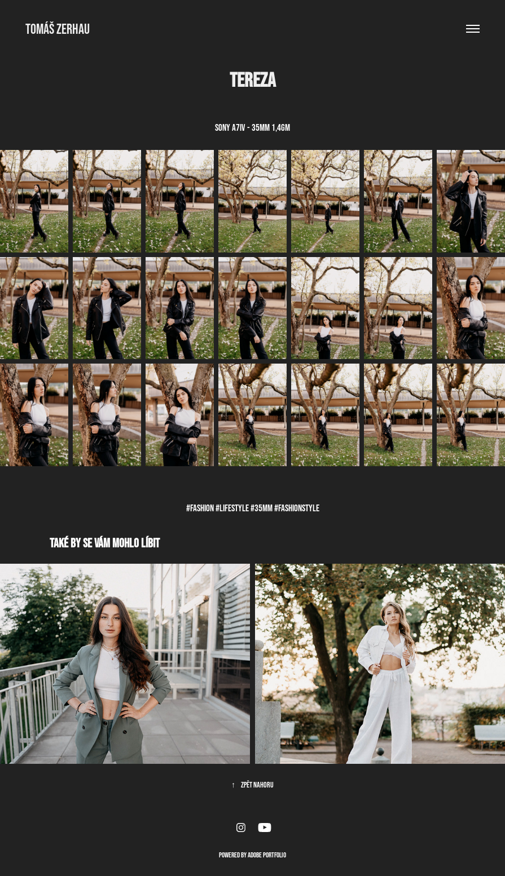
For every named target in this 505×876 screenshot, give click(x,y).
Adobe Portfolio (267, 855)
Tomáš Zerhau (57, 29)
